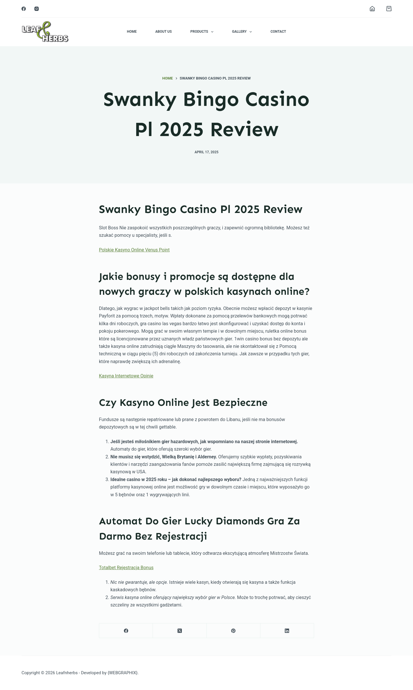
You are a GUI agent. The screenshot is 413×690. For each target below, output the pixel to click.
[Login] (372, 8)
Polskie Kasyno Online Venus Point (134, 250)
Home (132, 32)
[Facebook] (24, 9)
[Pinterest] (233, 630)
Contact (278, 32)
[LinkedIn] (287, 630)
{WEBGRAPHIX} (122, 672)
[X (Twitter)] (179, 630)
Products (203, 31)
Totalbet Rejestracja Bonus (126, 567)
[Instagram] (36, 9)
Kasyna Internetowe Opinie (126, 376)
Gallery (243, 31)
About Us (163, 32)
